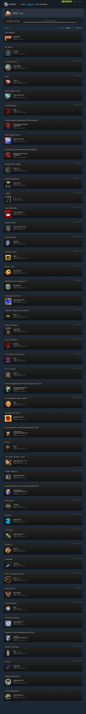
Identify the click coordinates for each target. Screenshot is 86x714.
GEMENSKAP (30, 4)
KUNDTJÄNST (43, 4)
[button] (43, 36)
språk (79, 1)
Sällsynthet (79, 27)
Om (37, 4)
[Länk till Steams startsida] (11, 5)
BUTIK (23, 4)
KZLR (15, 13)
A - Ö (73, 27)
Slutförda (67, 27)
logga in (74, 1)
